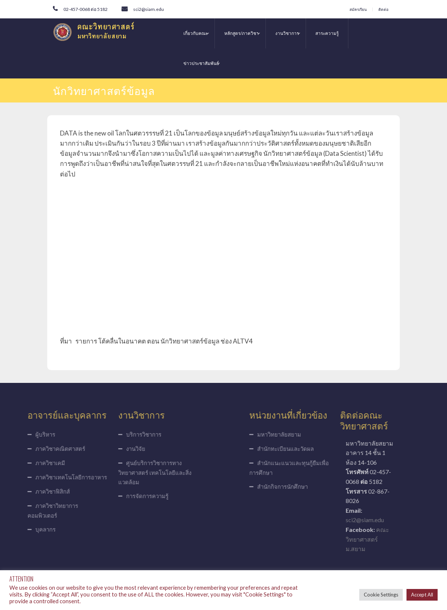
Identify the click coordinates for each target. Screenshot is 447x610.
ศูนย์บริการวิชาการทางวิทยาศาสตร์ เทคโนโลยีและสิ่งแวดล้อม (130, 472)
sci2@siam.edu (148, 9)
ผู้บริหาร (21, 434)
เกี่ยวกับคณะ (195, 33)
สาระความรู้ (327, 33)
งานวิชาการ (287, 33)
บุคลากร (21, 529)
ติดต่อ (383, 9)
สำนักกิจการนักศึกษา (306, 486)
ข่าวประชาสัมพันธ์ (201, 63)
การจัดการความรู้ (123, 496)
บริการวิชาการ (119, 434)
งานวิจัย (111, 448)
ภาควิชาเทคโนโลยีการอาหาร (47, 477)
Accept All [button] (422, 595)
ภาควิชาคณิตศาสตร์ (36, 448)
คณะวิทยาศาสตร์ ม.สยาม (391, 539)
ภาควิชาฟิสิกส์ (28, 491)
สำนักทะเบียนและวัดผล (309, 448)
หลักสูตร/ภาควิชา (241, 33)
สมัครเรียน (358, 9)
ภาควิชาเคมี (26, 462)
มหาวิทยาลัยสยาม (303, 434)
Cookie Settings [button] (381, 595)
